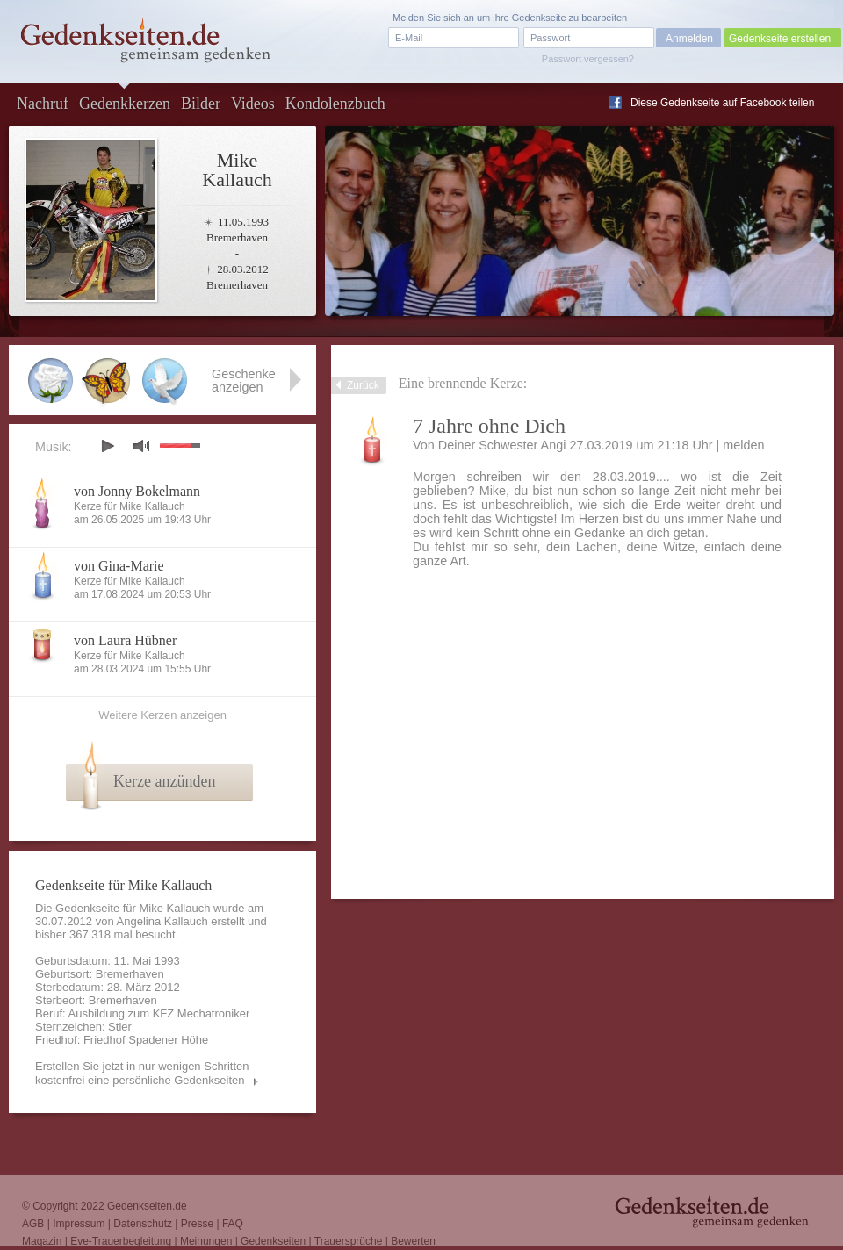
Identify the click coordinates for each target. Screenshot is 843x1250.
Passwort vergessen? (588, 59)
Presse (197, 1224)
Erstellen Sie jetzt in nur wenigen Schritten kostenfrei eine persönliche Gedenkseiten (142, 1073)
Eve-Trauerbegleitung (120, 1241)
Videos (253, 103)
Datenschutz (142, 1224)
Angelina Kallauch (162, 921)
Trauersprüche (348, 1241)
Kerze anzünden (164, 781)
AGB (33, 1224)
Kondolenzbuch (335, 103)
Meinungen (206, 1241)
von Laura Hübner (125, 640)
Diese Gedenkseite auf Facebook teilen (722, 103)
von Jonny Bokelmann (137, 491)
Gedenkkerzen (124, 103)
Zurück (363, 385)
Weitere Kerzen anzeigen (162, 715)
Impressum (78, 1224)
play (107, 445)
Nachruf (42, 103)
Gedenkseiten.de (147, 1206)
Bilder (200, 103)
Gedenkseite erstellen (780, 38)
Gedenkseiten (273, 1241)
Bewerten (413, 1241)
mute (141, 445)
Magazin (41, 1241)
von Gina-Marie (119, 565)
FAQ (232, 1224)
